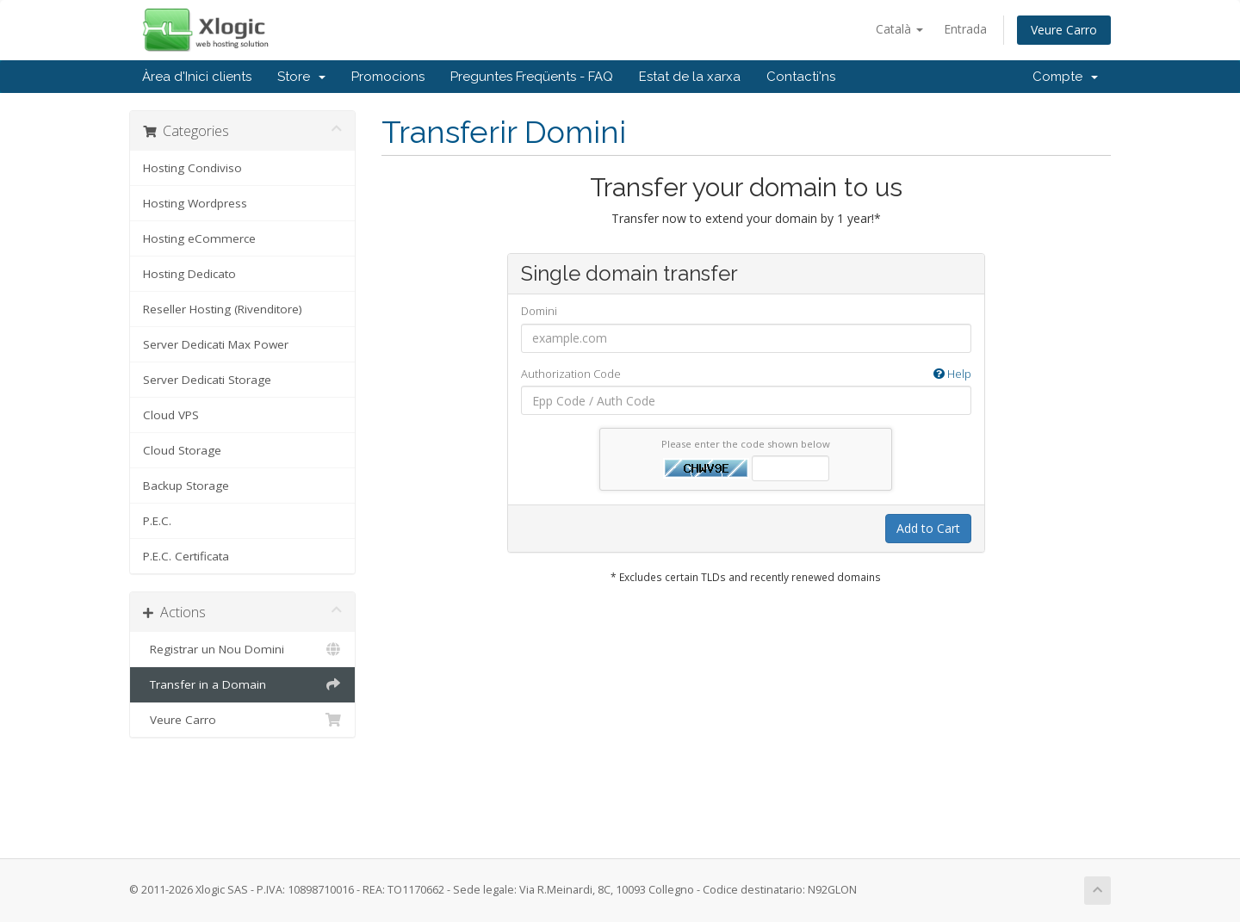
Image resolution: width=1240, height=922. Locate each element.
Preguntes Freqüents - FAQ (531, 76)
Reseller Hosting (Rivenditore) (222, 309)
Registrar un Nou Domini (242, 649)
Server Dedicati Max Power (215, 344)
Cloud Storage (182, 450)
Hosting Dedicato (189, 274)
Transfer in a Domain (242, 684)
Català (899, 29)
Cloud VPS (171, 415)
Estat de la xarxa (690, 76)
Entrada (965, 29)
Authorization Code (746, 374)
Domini (539, 311)
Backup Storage (186, 485)
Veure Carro (1064, 30)
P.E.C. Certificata (186, 556)
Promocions (388, 76)
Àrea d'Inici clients (196, 76)
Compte (1065, 76)
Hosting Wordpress (195, 203)
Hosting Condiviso (192, 168)
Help (952, 373)
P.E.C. (157, 521)
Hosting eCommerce (199, 238)
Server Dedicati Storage (207, 379)
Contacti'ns (800, 76)
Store (301, 76)
